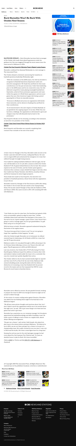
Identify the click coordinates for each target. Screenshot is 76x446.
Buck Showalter (35, 388)
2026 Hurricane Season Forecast (9, 413)
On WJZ (33, 12)
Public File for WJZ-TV (51, 410)
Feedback (6, 434)
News (11, 12)
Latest (3, 8)
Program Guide (35, 412)
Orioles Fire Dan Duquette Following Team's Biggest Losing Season (24, 67)
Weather (17, 12)
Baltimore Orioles (11, 388)
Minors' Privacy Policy (65, 418)
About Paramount (8, 425)
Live (16, 8)
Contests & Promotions (37, 414)
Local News (10, 8)
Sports (23, 12)
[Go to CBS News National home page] (38, 8)
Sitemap (34, 420)
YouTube (20, 410)
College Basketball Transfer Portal (8, 418)
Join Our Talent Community (7, 430)
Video (27, 12)
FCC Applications (50, 415)
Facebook (20, 412)
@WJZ (10, 340)
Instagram (20, 414)
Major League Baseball (23, 388)
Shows (22, 8)
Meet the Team (35, 410)
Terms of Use (63, 416)
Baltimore (4, 12)
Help (5, 432)
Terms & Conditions (36, 418)
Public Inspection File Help (51, 413)
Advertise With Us (36, 416)
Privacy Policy (63, 410)
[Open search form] (73, 8)
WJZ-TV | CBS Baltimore (32, 340)
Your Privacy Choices (65, 414)
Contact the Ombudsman (10, 436)
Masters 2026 (7, 415)
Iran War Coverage (8, 410)
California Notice (64, 412)
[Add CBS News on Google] (10, 26)
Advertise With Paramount (10, 427)
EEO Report (48, 417)
